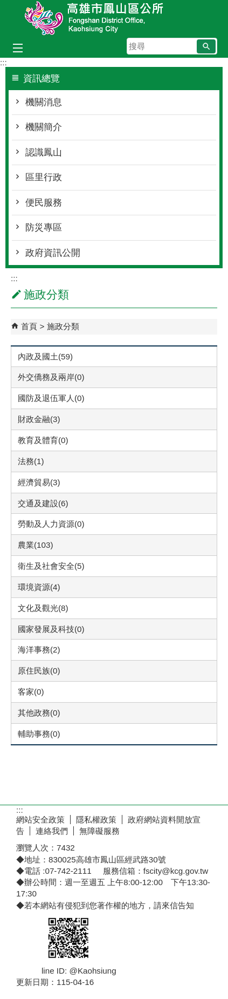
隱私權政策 (96, 819)
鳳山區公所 (114, 18)
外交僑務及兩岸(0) (51, 377)
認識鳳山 (43, 152)
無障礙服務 (99, 830)
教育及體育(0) (43, 440)
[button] (206, 46)
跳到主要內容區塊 (5, 5)
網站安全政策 (40, 819)
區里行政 (43, 177)
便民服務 (43, 203)
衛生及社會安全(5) (51, 565)
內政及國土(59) (45, 356)
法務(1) (31, 461)
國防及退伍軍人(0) (51, 398)
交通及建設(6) (43, 503)
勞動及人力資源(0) (51, 523)
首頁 (29, 326)
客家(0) (31, 691)
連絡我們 (52, 830)
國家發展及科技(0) (51, 629)
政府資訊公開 (52, 253)
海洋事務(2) (39, 649)
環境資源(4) (39, 587)
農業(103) (35, 544)
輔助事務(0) (39, 733)
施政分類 (63, 326)
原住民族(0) (39, 670)
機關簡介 (43, 127)
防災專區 (43, 227)
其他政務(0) (39, 712)
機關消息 (43, 102)
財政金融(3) (39, 419)
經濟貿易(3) (39, 482)
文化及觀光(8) (43, 608)
